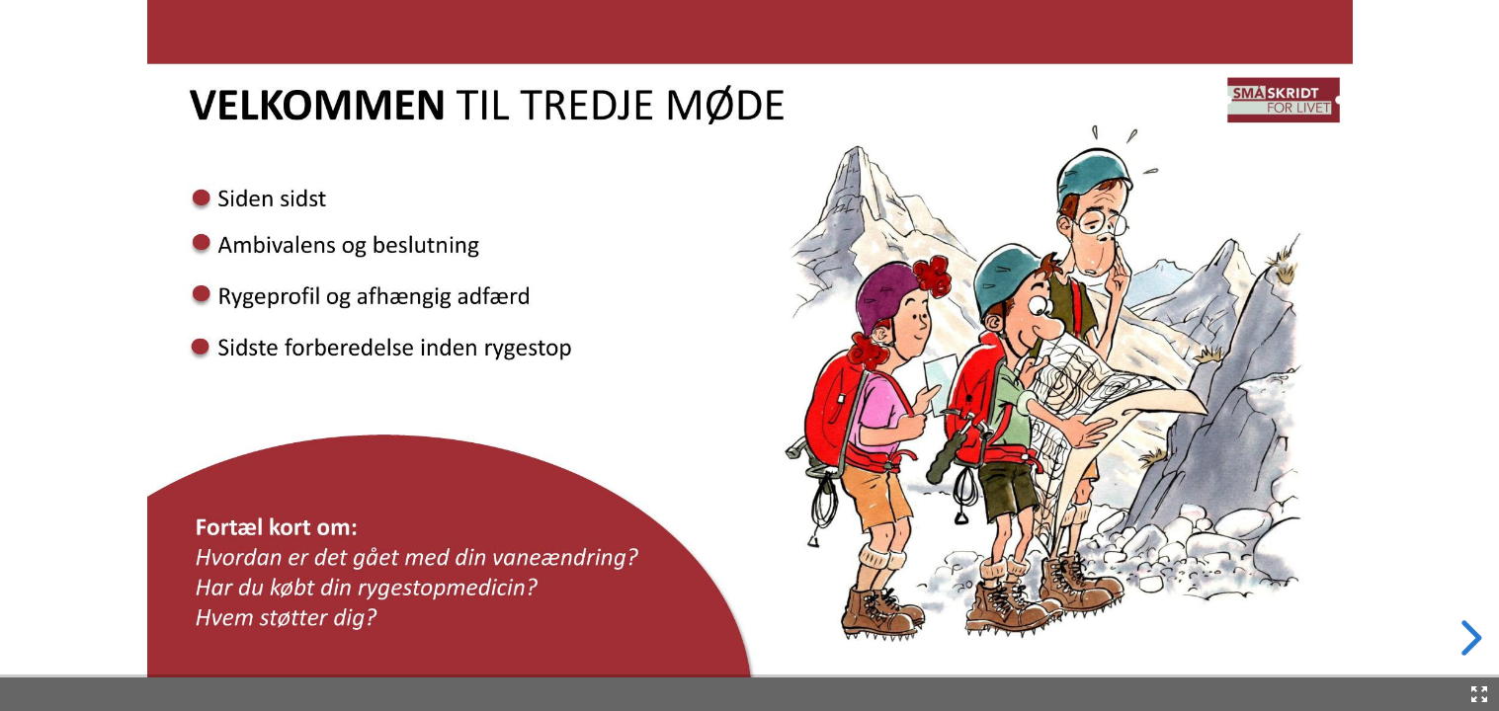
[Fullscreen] (1479, 694)
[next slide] (1468, 638)
